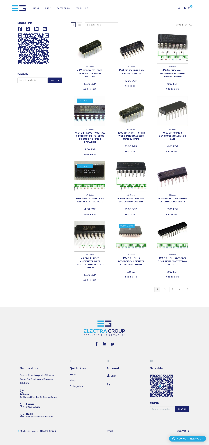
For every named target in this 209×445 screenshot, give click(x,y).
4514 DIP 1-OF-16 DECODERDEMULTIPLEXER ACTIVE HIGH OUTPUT (131, 261)
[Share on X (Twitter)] (28, 28)
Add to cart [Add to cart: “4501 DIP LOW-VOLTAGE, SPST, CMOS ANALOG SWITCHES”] (89, 89)
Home (73, 374)
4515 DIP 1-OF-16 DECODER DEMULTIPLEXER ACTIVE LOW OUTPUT (172, 261)
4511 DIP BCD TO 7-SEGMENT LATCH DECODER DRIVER (172, 200)
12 (182, 25)
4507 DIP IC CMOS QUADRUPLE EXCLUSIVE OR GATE (172, 135)
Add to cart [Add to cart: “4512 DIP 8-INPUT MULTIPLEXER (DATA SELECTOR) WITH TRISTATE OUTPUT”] (89, 280)
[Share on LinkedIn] (36, 28)
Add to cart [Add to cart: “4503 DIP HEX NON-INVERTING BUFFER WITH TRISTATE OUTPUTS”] (172, 89)
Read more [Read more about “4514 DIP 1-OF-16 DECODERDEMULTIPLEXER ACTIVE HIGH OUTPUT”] (131, 277)
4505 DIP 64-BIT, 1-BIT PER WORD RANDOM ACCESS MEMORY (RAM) (131, 135)
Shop (72, 380)
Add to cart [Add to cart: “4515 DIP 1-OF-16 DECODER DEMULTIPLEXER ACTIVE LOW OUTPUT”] (172, 277)
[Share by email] (45, 28)
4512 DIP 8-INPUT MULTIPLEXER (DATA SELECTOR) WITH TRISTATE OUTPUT (89, 263)
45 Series (90, 66)
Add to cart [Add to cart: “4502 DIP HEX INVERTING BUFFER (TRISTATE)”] (131, 86)
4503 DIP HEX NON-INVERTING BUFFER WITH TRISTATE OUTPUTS (172, 73)
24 (186, 25)
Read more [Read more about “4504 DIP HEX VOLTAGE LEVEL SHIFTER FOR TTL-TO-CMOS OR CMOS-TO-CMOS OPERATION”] (90, 154)
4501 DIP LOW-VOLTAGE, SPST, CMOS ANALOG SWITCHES (90, 73)
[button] (187, 439)
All (190, 25)
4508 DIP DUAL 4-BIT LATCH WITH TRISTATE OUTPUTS (89, 200)
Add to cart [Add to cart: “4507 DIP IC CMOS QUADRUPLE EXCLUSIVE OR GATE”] (172, 151)
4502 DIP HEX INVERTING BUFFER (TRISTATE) (131, 72)
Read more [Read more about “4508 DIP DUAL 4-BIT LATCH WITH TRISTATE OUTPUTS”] (90, 214)
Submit (181, 431)
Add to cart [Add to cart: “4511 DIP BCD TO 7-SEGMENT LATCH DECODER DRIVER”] (172, 214)
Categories (76, 386)
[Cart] (109, 384)
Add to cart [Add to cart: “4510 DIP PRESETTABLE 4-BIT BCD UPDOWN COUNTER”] (131, 214)
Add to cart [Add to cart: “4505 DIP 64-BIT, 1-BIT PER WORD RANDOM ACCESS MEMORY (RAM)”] (131, 151)
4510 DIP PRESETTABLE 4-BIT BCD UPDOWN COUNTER (131, 200)
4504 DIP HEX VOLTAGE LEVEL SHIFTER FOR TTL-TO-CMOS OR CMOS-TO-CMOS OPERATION (90, 137)
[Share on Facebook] (19, 28)
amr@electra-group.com (39, 416)
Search (55, 80)
